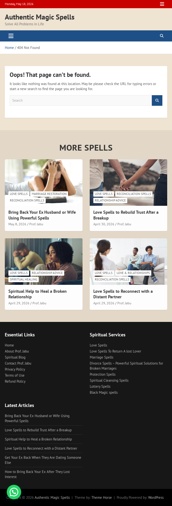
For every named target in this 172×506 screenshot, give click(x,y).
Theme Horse (101, 497)
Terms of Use (15, 375)
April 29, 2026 (18, 303)
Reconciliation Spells (27, 200)
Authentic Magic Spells (40, 16)
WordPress (156, 497)
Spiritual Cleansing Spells (109, 380)
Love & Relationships (133, 273)
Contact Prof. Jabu (18, 363)
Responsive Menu (162, 4)
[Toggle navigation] (11, 35)
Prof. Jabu (36, 224)
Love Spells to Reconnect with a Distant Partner (41, 448)
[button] (14, 492)
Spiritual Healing (23, 279)
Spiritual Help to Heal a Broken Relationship (38, 439)
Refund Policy (15, 381)
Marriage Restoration (49, 194)
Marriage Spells (101, 357)
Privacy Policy (15, 369)
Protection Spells (102, 374)
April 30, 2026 (103, 224)
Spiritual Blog (15, 357)
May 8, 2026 (17, 224)
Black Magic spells (104, 392)
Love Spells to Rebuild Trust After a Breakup (38, 430)
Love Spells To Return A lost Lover (115, 351)
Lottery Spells (100, 386)
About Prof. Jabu (17, 351)
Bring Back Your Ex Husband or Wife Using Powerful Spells (42, 214)
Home (9, 345)
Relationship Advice (110, 200)
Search (157, 100)
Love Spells (19, 194)
